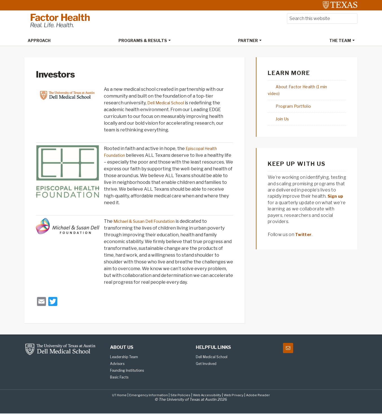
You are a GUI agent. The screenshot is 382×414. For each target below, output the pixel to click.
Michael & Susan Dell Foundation (148, 221)
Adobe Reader (263, 395)
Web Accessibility (208, 395)
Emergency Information (145, 395)
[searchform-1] (322, 19)
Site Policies (179, 395)
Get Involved (207, 364)
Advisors (118, 364)
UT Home (114, 395)
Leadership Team (126, 357)
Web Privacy (237, 395)
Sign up (336, 190)
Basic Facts (120, 377)
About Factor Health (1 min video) (305, 87)
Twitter (304, 228)
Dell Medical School (168, 103)
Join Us (275, 112)
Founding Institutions (129, 371)
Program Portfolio (288, 100)
